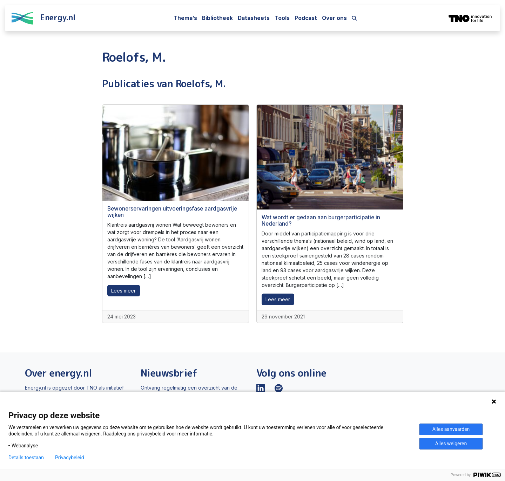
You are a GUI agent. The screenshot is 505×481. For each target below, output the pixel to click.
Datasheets (254, 18)
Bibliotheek (217, 18)
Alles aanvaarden (451, 429)
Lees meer (123, 291)
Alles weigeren (451, 443)
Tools (282, 18)
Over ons (334, 18)
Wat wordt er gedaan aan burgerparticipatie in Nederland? (321, 220)
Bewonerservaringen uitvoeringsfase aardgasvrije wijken (172, 211)
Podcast (306, 18)
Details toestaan (26, 457)
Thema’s (185, 18)
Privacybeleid (69, 457)
